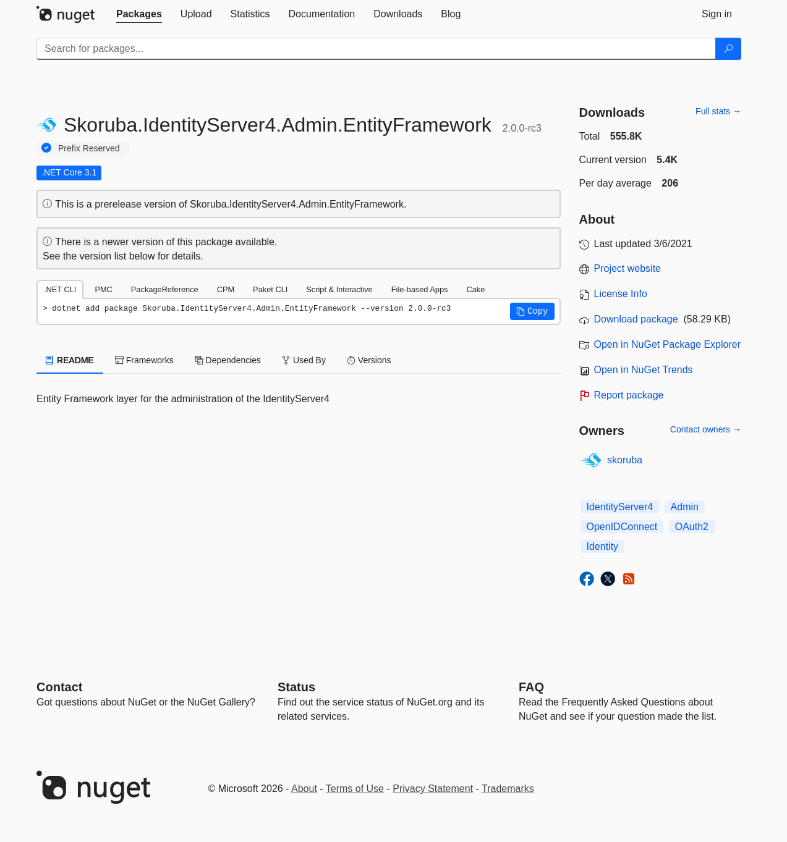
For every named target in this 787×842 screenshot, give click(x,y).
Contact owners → (705, 429)
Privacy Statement (433, 788)
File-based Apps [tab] (419, 289)
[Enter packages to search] (376, 49)
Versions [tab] (369, 360)
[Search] (728, 49)
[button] (532, 311)
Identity (603, 546)
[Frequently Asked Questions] (531, 687)
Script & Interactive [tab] (339, 289)
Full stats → (718, 111)
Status (296, 687)
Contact (59, 687)
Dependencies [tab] (228, 360)
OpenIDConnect (622, 526)
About (304, 788)
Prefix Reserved (89, 148)
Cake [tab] (475, 289)
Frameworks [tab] (144, 360)
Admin (685, 507)
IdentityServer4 (620, 507)
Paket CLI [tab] (270, 289)
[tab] (139, 14)
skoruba (624, 460)
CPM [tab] (225, 289)
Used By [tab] (304, 360)
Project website (628, 268)
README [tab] (70, 360)
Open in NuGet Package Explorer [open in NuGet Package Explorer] (667, 344)
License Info (620, 293)
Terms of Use (355, 788)
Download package (636, 319)
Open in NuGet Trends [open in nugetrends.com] (643, 369)
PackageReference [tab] (164, 289)
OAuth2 (691, 526)
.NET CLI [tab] (60, 289)
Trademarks (508, 788)
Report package (629, 395)
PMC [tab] (103, 289)
